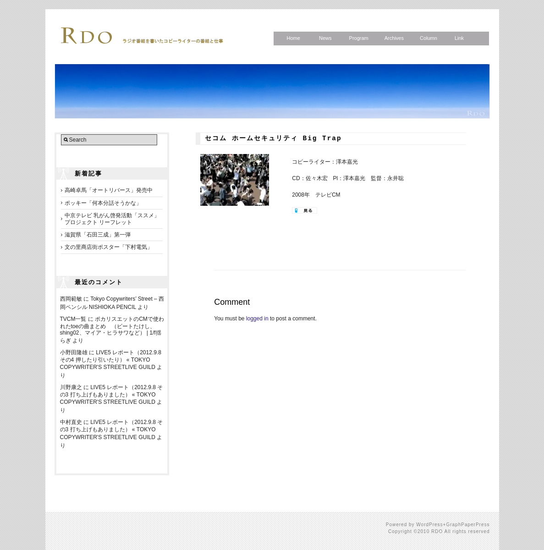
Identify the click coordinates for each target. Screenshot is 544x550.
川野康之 (71, 387)
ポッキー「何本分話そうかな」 (103, 203)
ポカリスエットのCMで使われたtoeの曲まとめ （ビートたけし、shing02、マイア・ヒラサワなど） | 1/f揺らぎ (112, 330)
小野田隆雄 (74, 352)
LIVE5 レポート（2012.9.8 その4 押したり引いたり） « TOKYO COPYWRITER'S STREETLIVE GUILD (110, 359)
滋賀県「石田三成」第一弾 (98, 234)
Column (428, 38)
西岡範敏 (71, 299)
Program (358, 38)
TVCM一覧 (73, 319)
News (325, 38)
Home (294, 38)
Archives (394, 38)
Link (459, 38)
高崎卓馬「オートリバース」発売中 (109, 190)
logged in (257, 318)
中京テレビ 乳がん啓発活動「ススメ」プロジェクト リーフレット (112, 218)
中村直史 (71, 422)
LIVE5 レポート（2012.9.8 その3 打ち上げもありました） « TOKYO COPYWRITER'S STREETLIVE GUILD (111, 394)
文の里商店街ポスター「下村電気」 (109, 247)
